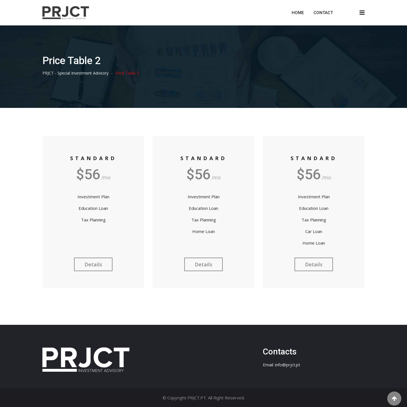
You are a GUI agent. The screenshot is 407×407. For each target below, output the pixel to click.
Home (298, 12)
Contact (323, 12)
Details (93, 264)
